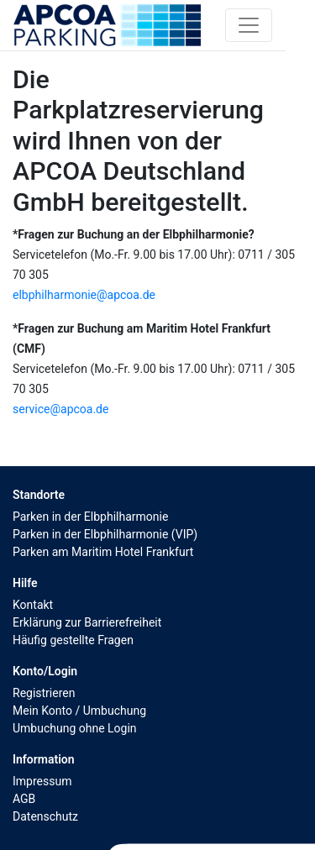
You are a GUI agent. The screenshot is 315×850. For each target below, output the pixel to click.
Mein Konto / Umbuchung (79, 710)
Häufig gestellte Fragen (73, 640)
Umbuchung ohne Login (75, 728)
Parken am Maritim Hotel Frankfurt (103, 552)
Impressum (42, 781)
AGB (24, 798)
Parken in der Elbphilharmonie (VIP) (105, 534)
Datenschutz (45, 816)
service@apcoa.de (60, 409)
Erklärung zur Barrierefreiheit (87, 622)
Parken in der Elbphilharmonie (90, 516)
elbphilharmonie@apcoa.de (84, 295)
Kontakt (33, 604)
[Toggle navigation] (248, 25)
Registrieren (44, 693)
